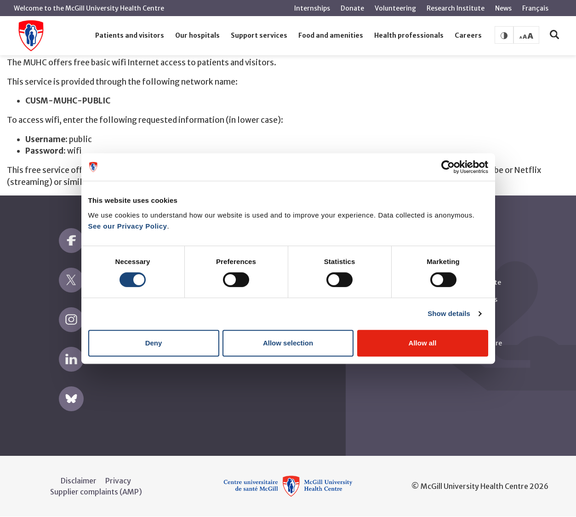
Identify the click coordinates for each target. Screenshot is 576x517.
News (503, 8)
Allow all (423, 343)
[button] (130, 36)
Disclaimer (79, 480)
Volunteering (395, 8)
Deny (153, 343)
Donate (352, 8)
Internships (312, 8)
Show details (449, 313)
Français (535, 8)
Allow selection (288, 343)
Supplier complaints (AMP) (96, 491)
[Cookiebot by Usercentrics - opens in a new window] (448, 167)
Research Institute (456, 8)
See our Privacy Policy (127, 226)
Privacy (118, 480)
